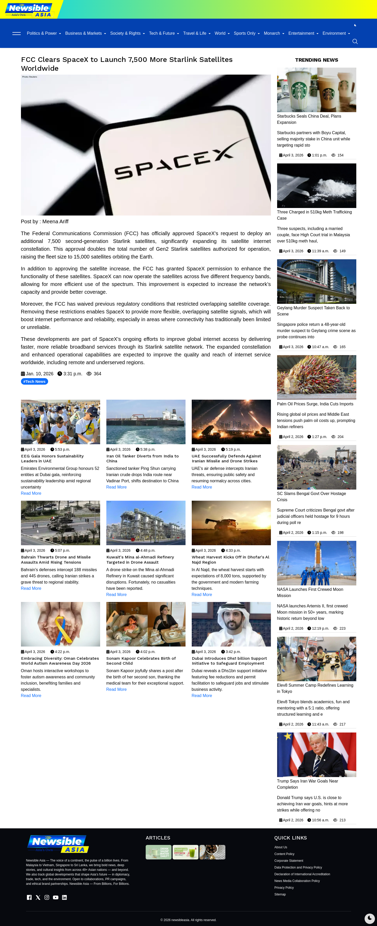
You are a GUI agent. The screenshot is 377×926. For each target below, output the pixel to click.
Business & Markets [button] (84, 33)
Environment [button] (335, 33)
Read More (31, 493)
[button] (16, 33)
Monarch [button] (272, 33)
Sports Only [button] (245, 33)
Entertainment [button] (302, 33)
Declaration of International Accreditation (302, 874)
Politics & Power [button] (42, 33)
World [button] (221, 33)
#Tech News (34, 381)
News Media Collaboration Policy (297, 881)
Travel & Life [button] (195, 33)
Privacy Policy (284, 887)
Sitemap (280, 894)
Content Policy (284, 854)
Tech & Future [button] (162, 33)
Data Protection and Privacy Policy (298, 867)
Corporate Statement (288, 861)
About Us (280, 847)
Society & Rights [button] (126, 33)
